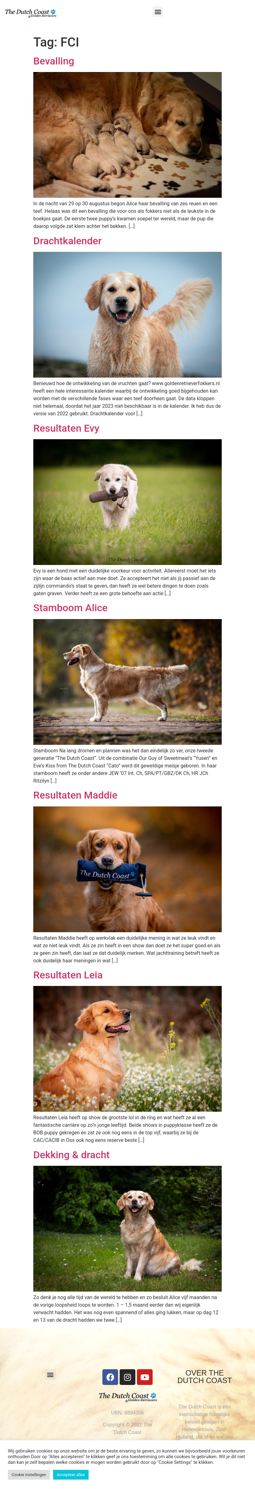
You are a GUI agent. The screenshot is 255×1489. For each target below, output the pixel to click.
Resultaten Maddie (75, 795)
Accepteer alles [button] (71, 1474)
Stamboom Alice (70, 608)
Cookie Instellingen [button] (29, 1474)
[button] (158, 11)
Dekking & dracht (71, 1155)
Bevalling (53, 61)
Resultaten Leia (68, 975)
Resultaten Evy (66, 428)
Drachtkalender (67, 241)
